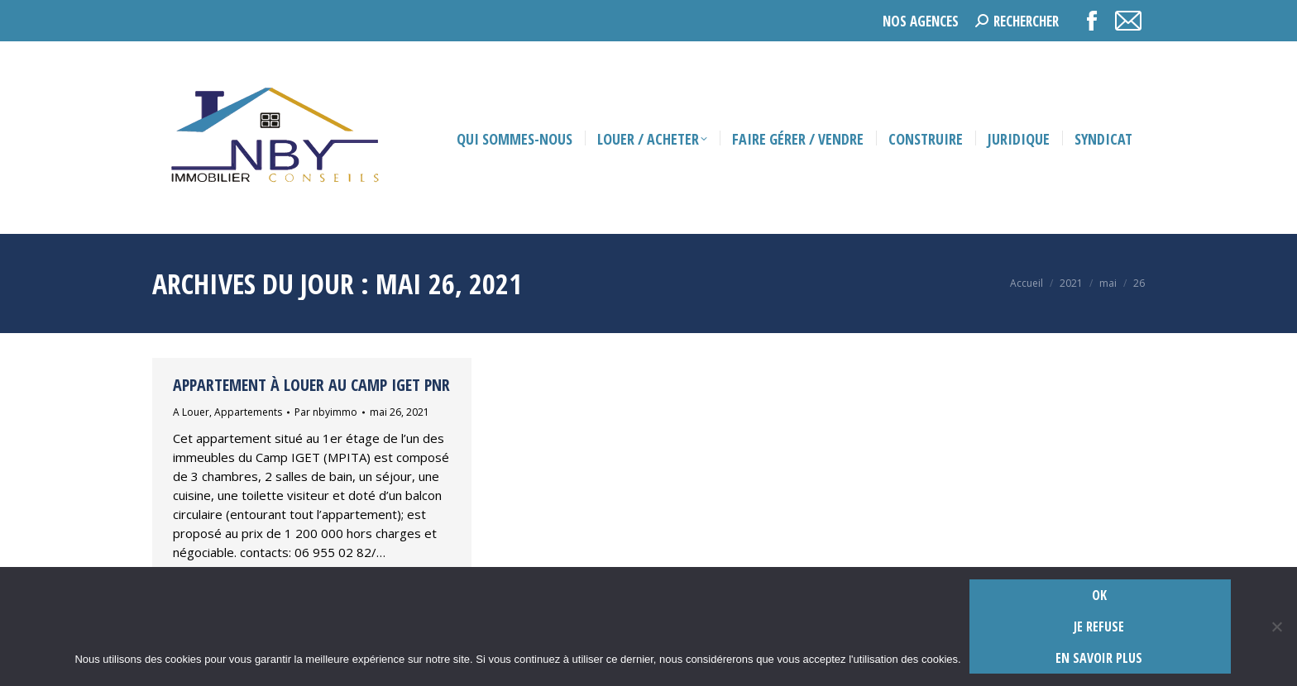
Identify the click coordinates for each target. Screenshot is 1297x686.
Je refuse (1099, 626)
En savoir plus (1098, 658)
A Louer (191, 412)
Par (325, 412)
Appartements (248, 412)
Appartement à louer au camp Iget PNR (311, 385)
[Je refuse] (1276, 626)
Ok (1099, 595)
